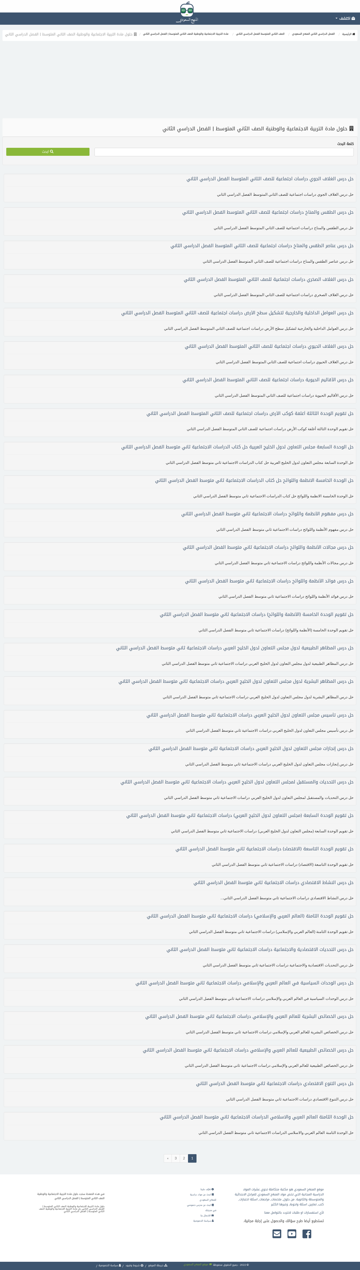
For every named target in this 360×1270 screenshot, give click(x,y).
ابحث (48, 151)
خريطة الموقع (158, 1265)
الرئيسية (348, 34)
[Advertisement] (180, 81)
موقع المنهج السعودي (198, 1264)
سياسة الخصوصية (203, 1221)
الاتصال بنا (207, 1215)
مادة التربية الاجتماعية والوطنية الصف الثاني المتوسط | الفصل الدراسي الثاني (185, 33)
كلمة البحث (345, 144)
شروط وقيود (134, 1265)
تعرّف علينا (207, 1189)
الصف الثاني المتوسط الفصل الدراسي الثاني (260, 33)
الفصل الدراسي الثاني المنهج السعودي (313, 33)
